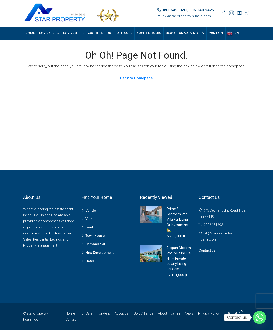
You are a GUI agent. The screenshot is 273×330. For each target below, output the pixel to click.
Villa (88, 219)
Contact (216, 33)
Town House (95, 236)
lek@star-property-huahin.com (186, 16)
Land (89, 227)
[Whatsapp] (259, 317)
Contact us (207, 250)
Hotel (89, 261)
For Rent (71, 33)
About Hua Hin (148, 33)
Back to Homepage (136, 78)
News (170, 33)
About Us (96, 33)
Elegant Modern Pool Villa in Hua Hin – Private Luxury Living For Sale (179, 258)
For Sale (46, 33)
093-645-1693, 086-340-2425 (188, 10)
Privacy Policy (192, 33)
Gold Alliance (120, 33)
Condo (90, 210)
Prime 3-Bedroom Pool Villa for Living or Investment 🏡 (177, 219)
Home (30, 33)
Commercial (95, 244)
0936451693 (213, 225)
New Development (99, 252)
